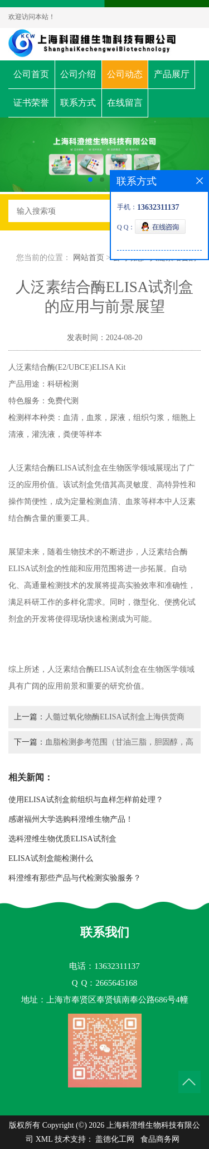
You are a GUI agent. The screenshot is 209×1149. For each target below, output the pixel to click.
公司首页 (31, 74)
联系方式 (78, 102)
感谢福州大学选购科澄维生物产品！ (70, 819)
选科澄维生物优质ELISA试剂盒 (62, 839)
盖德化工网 (114, 1139)
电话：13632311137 (104, 966)
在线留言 (125, 102)
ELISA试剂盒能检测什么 (50, 858)
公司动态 (125, 74)
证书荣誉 (31, 102)
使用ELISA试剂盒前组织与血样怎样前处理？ (85, 799)
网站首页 (88, 257)
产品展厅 (171, 74)
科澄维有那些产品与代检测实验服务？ (74, 878)
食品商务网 (159, 1139)
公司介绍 (78, 74)
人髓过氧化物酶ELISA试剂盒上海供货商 (114, 717)
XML (44, 1139)
